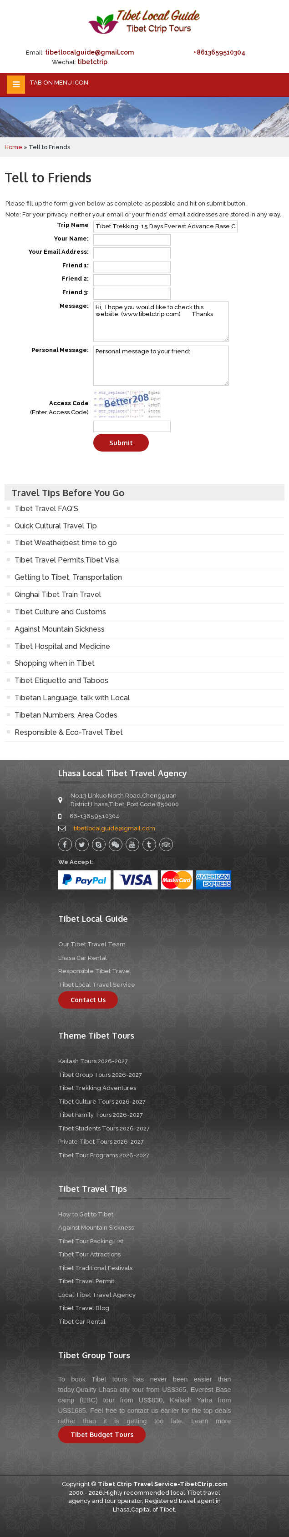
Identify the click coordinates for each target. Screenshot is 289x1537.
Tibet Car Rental (82, 1321)
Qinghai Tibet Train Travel (58, 594)
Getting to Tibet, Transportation (68, 577)
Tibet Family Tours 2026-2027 (100, 1114)
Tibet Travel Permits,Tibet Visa (67, 560)
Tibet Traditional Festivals (95, 1268)
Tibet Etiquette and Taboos (61, 680)
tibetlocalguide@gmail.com (89, 52)
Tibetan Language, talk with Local (72, 697)
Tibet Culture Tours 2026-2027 (102, 1101)
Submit (121, 443)
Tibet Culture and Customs (60, 612)
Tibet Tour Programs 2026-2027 (103, 1155)
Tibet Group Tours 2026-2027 (100, 1074)
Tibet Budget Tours (102, 1434)
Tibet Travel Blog (83, 1308)
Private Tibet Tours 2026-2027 (101, 1141)
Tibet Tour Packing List (90, 1241)
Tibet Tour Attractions (89, 1254)
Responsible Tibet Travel (94, 971)
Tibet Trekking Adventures (97, 1088)
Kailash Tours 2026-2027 (93, 1061)
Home (13, 147)
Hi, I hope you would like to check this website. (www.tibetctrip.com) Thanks (161, 321)
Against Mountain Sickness (60, 629)
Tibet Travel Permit (86, 1281)
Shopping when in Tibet (55, 663)
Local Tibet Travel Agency (97, 1294)
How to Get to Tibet (85, 1214)
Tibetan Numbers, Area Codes (66, 715)
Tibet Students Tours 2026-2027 (104, 1128)
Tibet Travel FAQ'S (46, 508)
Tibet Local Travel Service (96, 984)
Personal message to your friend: (161, 366)
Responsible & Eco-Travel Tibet (69, 732)
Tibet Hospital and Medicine (62, 646)
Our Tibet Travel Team (92, 944)
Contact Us (88, 1000)
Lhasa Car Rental (82, 957)
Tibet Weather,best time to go (66, 542)
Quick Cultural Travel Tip (56, 526)
